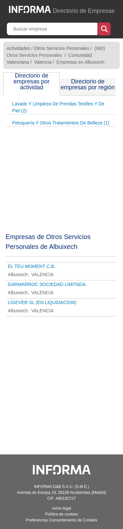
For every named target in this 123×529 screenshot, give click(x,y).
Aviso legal (61, 508)
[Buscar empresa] (53, 29)
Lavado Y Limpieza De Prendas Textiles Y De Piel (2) (58, 107)
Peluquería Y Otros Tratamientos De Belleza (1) (60, 122)
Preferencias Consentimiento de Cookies (61, 520)
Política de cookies (61, 514)
